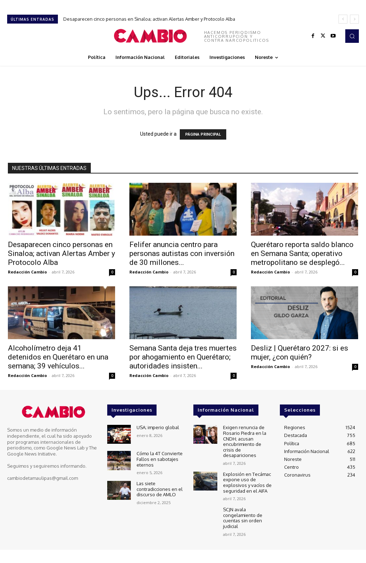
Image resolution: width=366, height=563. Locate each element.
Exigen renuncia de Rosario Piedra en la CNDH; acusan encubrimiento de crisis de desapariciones (244, 441)
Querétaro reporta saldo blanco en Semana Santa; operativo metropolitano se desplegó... (302, 253)
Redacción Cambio (27, 272)
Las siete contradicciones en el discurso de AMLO (160, 489)
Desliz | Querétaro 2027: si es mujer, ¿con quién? (299, 352)
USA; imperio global (158, 427)
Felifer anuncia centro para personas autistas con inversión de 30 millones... (181, 253)
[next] (354, 19)
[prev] (342, 19)
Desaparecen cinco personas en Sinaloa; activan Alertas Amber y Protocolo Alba (149, 19)
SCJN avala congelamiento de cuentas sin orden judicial (242, 518)
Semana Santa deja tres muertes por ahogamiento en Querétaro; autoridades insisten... (183, 357)
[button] (352, 36)
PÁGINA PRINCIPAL (203, 134)
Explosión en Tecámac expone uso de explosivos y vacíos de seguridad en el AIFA (247, 482)
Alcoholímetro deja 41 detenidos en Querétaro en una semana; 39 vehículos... (58, 357)
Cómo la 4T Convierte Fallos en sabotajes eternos (160, 459)
